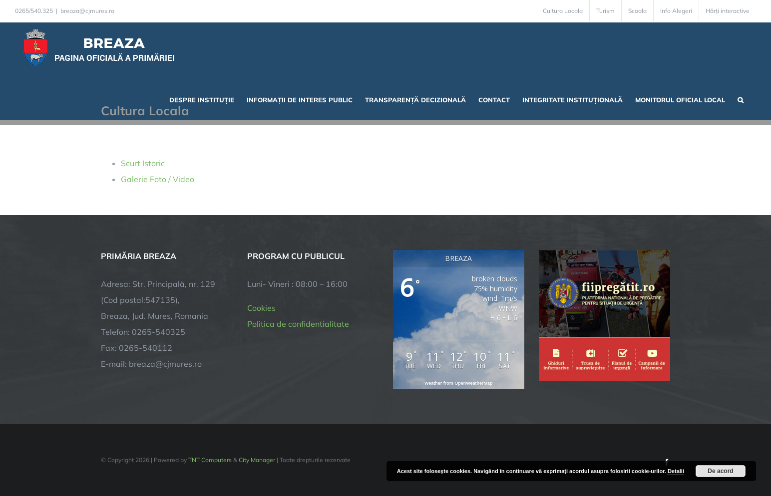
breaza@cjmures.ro (87, 10)
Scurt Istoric (143, 163)
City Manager (257, 460)
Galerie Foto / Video (157, 179)
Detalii (676, 471)
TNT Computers (210, 460)
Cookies (261, 308)
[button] (741, 98)
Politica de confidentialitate (298, 324)
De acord (720, 471)
